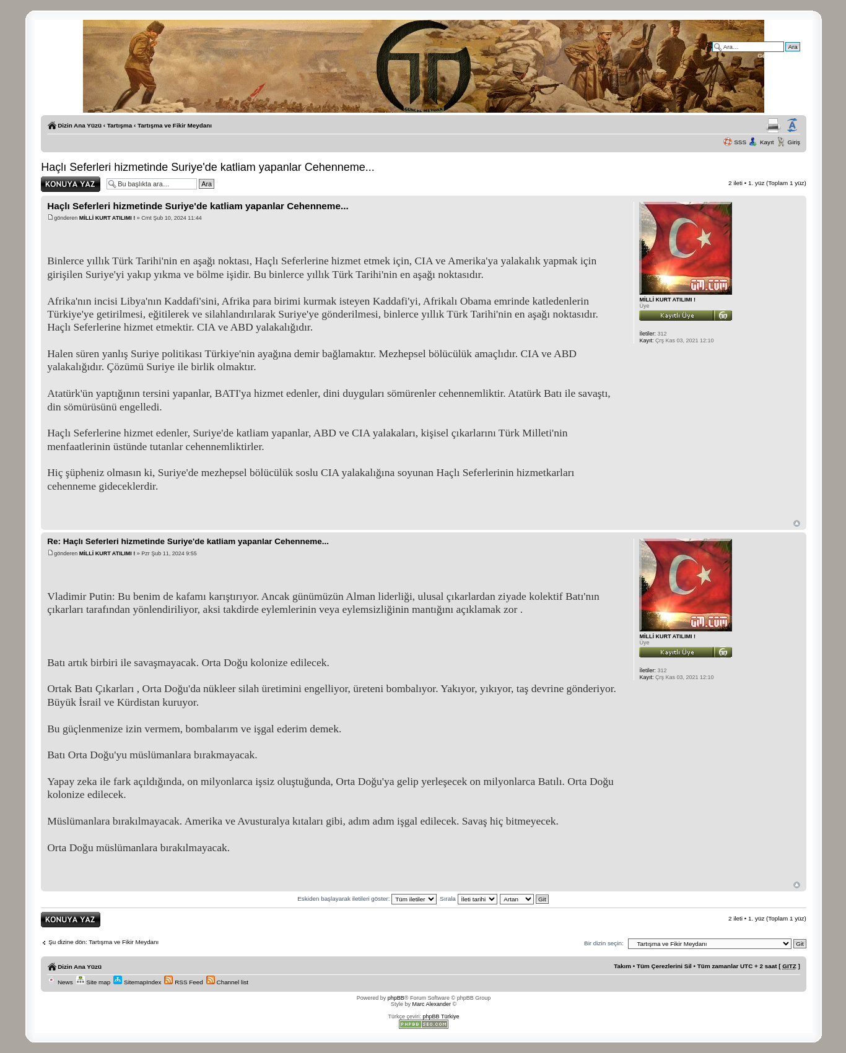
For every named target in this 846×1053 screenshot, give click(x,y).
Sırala (468, 898)
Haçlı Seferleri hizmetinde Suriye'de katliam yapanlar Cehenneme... (208, 167)
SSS (740, 142)
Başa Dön (796, 523)
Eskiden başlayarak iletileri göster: (367, 898)
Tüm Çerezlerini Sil (664, 966)
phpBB (396, 998)
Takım (622, 966)
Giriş (794, 142)
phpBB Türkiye (441, 1016)
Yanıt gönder (70, 184)
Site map (93, 982)
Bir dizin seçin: (604, 943)
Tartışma (119, 125)
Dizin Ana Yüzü (80, 125)
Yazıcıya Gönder (773, 125)
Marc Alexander (431, 1004)
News (59, 982)
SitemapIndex (137, 982)
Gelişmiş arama (778, 55)
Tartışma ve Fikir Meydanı (174, 125)
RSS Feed (183, 982)
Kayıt (767, 142)
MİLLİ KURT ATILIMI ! (107, 218)
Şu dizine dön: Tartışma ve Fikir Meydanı (103, 941)
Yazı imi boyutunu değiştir (792, 125)
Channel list (227, 982)
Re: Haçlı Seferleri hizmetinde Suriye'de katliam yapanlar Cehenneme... (188, 541)
